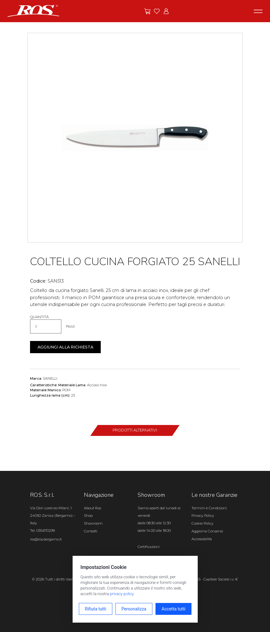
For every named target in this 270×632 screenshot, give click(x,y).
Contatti (90, 531)
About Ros (92, 508)
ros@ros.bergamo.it (46, 539)
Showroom (93, 523)
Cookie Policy (202, 523)
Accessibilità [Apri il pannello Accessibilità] (201, 539)
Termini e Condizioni (209, 508)
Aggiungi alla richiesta (65, 347)
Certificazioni (149, 547)
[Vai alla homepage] (33, 10)
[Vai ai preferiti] (157, 11)
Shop (88, 515)
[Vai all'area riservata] (166, 11)
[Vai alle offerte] (147, 11)
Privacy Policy (202, 515)
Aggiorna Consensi (207, 531)
